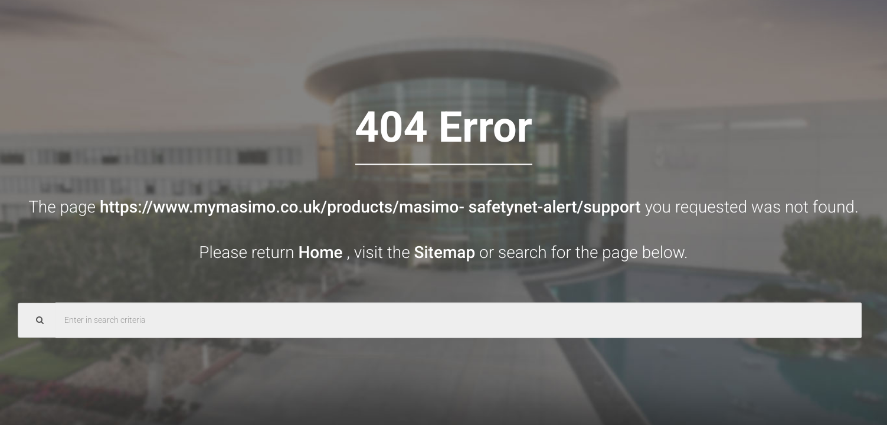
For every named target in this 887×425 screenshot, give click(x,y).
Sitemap (446, 252)
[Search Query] (458, 320)
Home (322, 252)
